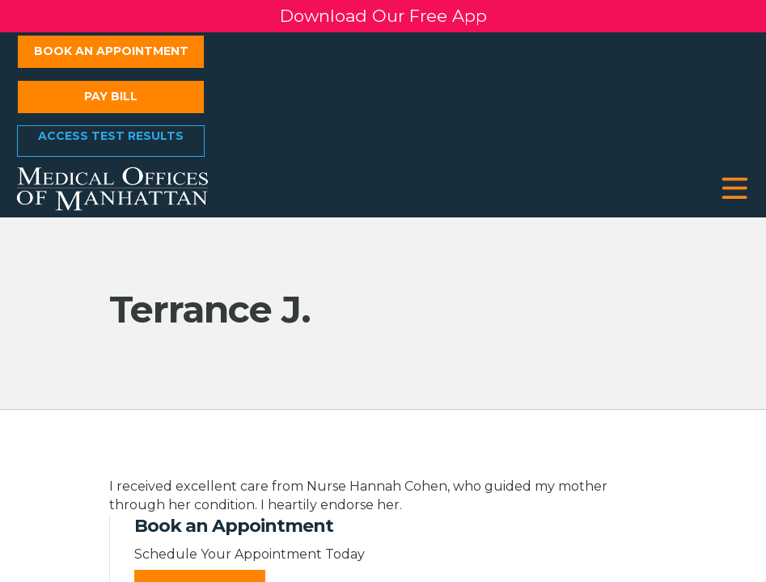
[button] (735, 188)
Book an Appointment (111, 51)
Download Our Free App (383, 16)
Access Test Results (111, 136)
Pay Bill (111, 96)
